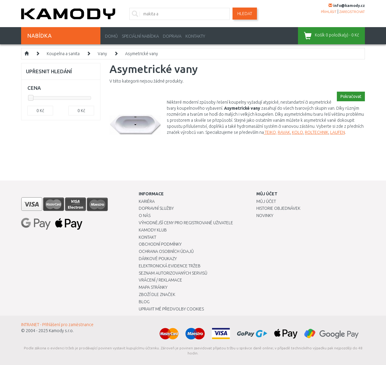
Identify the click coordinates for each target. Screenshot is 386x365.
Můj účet (266, 201)
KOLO (297, 132)
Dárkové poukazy (158, 258)
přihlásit (329, 12)
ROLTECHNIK (316, 132)
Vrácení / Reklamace (160, 280)
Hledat (244, 13)
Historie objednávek (278, 208)
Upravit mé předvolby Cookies (171, 309)
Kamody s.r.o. (61, 330)
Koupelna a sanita (63, 53)
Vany (102, 53)
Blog (144, 301)
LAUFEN (337, 132)
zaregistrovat (352, 12)
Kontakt (147, 237)
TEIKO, (270, 132)
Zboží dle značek (157, 294)
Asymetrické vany (141, 53)
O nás (144, 215)
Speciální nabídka (140, 36)
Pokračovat (350, 96)
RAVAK (284, 132)
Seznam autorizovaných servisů (173, 273)
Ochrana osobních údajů (166, 251)
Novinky (264, 215)
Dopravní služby (156, 208)
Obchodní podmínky (160, 244)
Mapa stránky (153, 287)
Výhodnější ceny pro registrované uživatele (186, 222)
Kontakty (195, 36)
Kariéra (147, 201)
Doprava (172, 36)
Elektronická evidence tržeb (170, 265)
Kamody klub (153, 230)
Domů (111, 36)
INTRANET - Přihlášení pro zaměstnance (57, 324)
